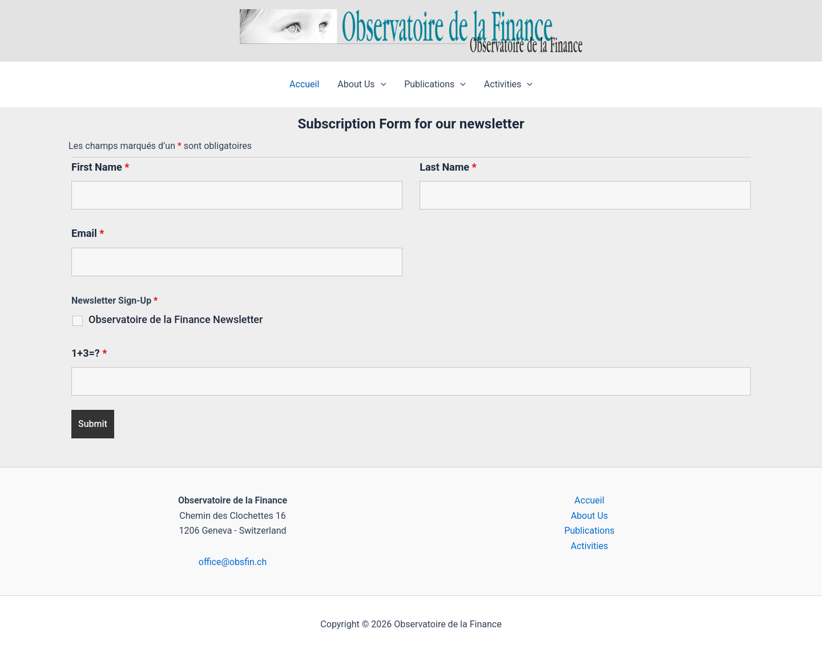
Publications (435, 84)
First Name (100, 167)
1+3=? (89, 353)
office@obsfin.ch (233, 562)
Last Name (448, 167)
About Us (361, 84)
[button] (380, 84)
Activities (508, 84)
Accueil (304, 84)
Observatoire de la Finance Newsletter (175, 319)
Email (87, 233)
